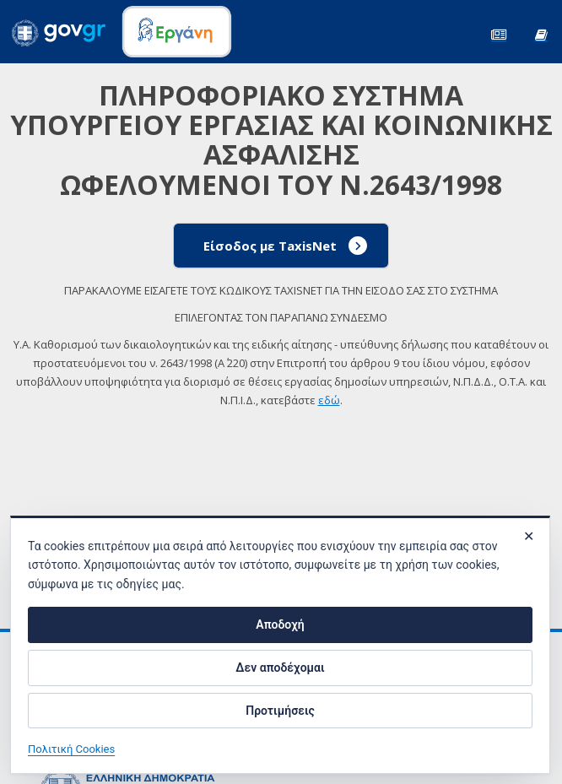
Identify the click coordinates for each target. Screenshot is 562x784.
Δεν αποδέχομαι (279, 667)
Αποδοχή (280, 624)
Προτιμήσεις (280, 710)
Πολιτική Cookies (71, 749)
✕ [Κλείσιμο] (528, 536)
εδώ (329, 400)
